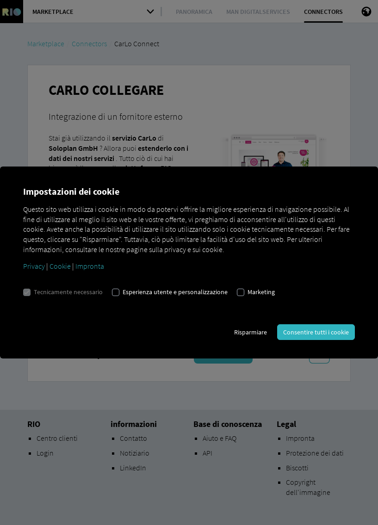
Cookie (60, 266)
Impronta (89, 266)
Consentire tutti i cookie (316, 332)
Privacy (34, 266)
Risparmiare (250, 332)
